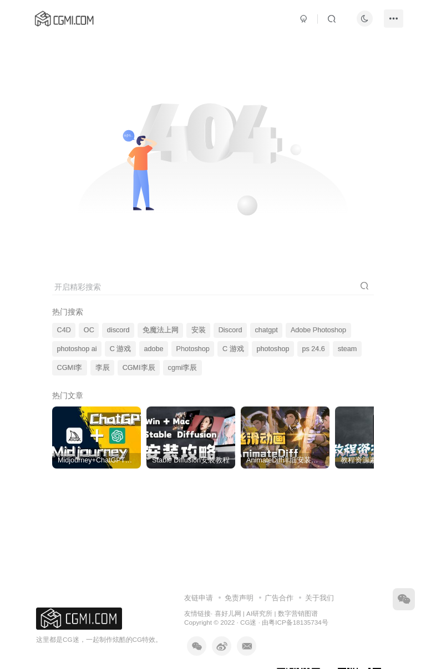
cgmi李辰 (182, 368)
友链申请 (198, 598)
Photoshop (193, 349)
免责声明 (239, 598)
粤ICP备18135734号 (298, 622)
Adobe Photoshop (318, 330)
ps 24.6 (313, 349)
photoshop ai (77, 349)
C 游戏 (120, 349)
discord (118, 330)
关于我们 (319, 598)
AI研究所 (259, 613)
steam (347, 349)
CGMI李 (70, 368)
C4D (64, 330)
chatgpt (266, 330)
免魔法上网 (161, 330)
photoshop (273, 349)
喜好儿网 (228, 613)
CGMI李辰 (139, 368)
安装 (198, 330)
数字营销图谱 (298, 613)
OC (89, 330)
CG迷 (248, 622)
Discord (230, 330)
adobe (153, 349)
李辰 (102, 368)
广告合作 (279, 598)
